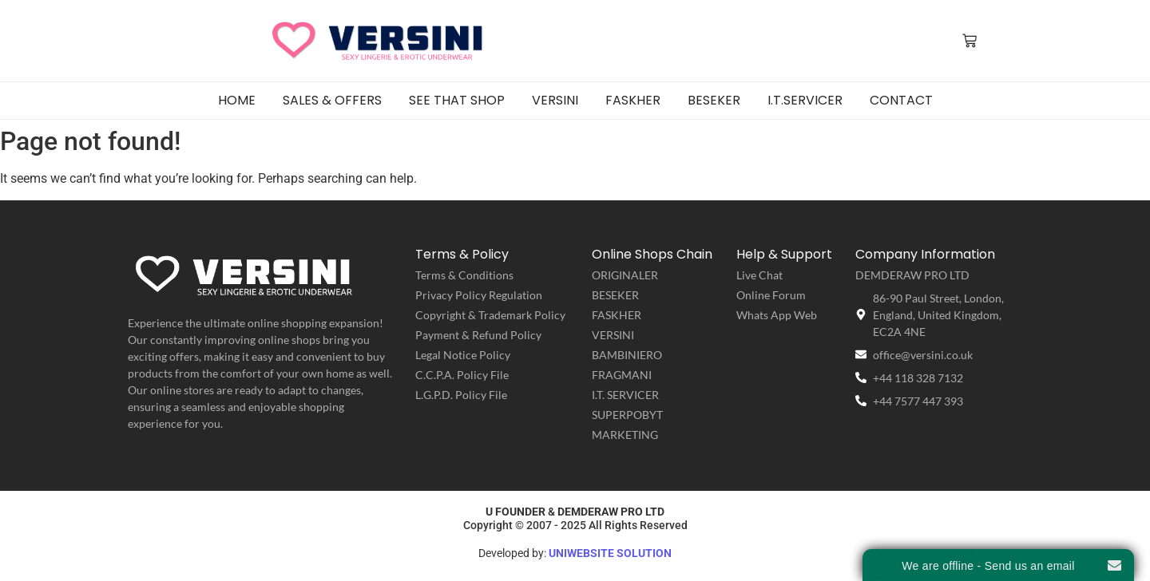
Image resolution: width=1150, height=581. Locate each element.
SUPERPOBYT (627, 414)
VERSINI (613, 335)
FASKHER (616, 315)
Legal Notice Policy (462, 355)
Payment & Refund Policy (478, 335)
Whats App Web (776, 315)
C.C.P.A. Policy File (462, 374)
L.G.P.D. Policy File (461, 394)
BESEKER (615, 295)
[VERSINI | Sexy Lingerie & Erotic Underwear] (379, 40)
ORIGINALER (625, 275)
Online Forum (771, 295)
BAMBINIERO (627, 355)
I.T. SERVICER (625, 394)
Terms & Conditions (464, 275)
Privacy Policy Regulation (478, 295)
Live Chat (759, 275)
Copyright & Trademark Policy (490, 315)
